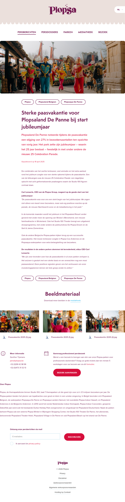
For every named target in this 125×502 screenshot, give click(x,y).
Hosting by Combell (62, 492)
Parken (68, 32)
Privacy (62, 473)
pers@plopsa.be (17, 360)
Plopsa (28, 101)
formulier (90, 364)
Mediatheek (85, 32)
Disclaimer (62, 478)
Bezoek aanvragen (67, 372)
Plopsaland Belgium (47, 101)
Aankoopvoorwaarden (62, 482)
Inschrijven (74, 437)
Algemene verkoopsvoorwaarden (62, 487)
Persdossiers (49, 32)
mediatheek (75, 300)
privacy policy (34, 443)
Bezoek (103, 32)
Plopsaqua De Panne (73, 101)
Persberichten (27, 32)
